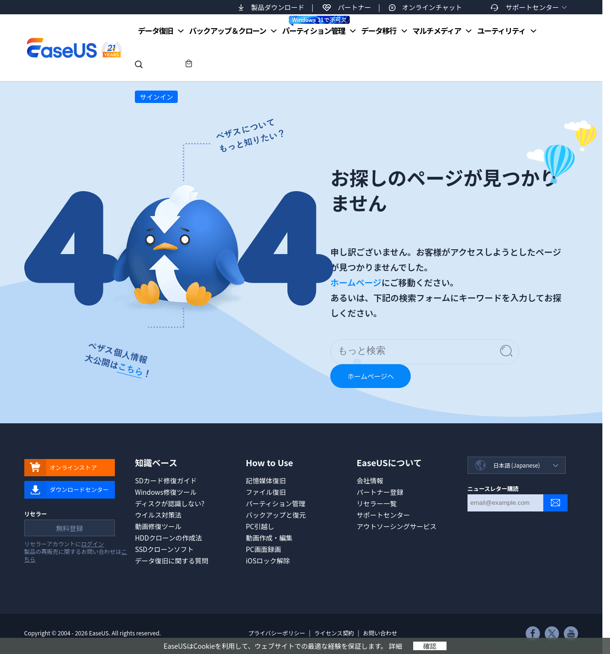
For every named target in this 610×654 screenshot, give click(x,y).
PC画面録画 (263, 549)
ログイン (92, 545)
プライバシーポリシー (276, 633)
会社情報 (369, 480)
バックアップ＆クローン (227, 30)
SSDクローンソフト (164, 549)
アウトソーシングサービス (396, 526)
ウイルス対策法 (158, 515)
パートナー (354, 7)
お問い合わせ (380, 633)
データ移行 (378, 30)
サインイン (156, 97)
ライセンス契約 (334, 633)
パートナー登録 (379, 492)
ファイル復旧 (266, 492)
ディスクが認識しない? (169, 503)
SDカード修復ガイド (166, 480)
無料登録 (68, 529)
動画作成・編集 (269, 537)
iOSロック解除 (268, 560)
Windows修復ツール (166, 492)
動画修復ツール (158, 526)
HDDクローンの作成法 (168, 537)
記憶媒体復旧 (266, 480)
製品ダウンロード (278, 7)
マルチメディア (436, 30)
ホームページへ (370, 376)
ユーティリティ (501, 30)
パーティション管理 (316, 25)
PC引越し (260, 526)
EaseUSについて (389, 462)
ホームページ (355, 282)
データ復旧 (155, 30)
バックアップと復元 (276, 515)
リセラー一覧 (376, 503)
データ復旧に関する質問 (171, 560)
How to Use (269, 462)
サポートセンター (532, 7)
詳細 (395, 646)
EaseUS (73, 47)
